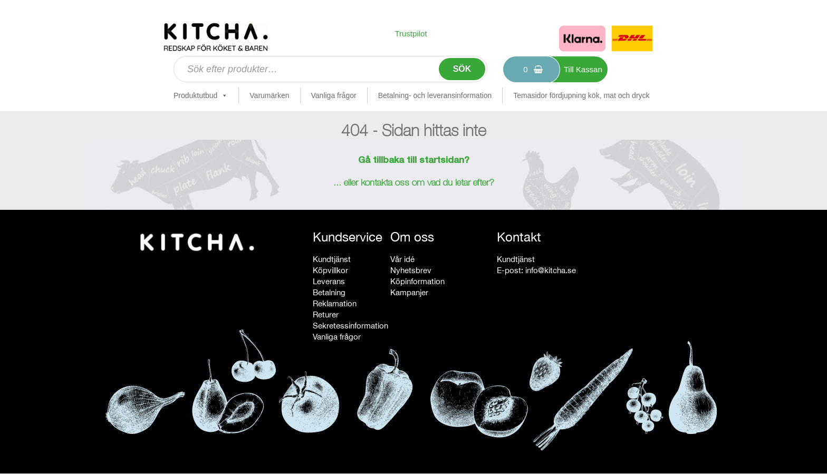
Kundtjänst (332, 259)
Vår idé (402, 259)
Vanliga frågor (334, 95)
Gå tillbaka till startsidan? (413, 161)
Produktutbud (201, 95)
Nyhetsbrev (410, 270)
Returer (326, 314)
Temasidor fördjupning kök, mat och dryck (581, 95)
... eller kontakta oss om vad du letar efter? (413, 183)
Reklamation (335, 303)
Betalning (329, 292)
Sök (462, 68)
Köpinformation (417, 281)
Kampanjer (409, 292)
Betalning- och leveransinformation (435, 95)
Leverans (329, 281)
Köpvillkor (330, 270)
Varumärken (269, 95)
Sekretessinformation (350, 325)
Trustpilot (411, 33)
